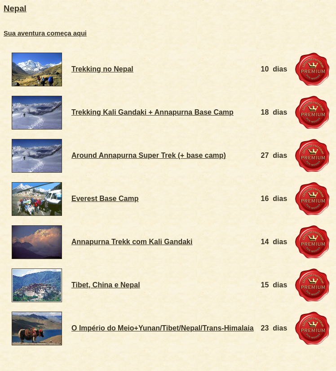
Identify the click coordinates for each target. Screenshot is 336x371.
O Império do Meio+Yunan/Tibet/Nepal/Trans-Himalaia (162, 328)
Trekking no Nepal (102, 69)
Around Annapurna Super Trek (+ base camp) (148, 155)
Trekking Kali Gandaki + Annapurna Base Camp (152, 112)
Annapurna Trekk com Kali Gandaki (131, 242)
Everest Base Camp (104, 198)
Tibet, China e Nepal (105, 285)
